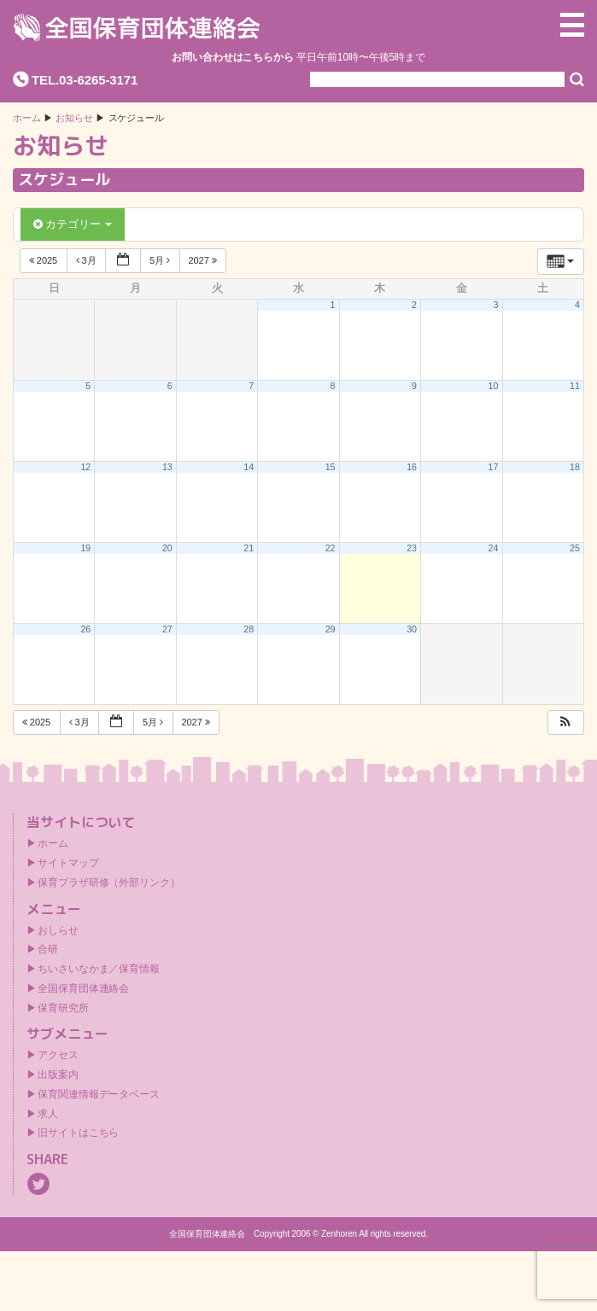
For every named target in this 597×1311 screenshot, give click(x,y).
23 (412, 548)
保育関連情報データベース (99, 1094)
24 (494, 548)
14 (248, 467)
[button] (565, 722)
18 (575, 467)
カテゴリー (72, 224)
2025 (44, 260)
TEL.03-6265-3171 (85, 80)
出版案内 (58, 1075)
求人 (48, 1114)
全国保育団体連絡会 (83, 988)
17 (494, 467)
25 (575, 548)
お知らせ (74, 118)
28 (248, 629)
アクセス (58, 1055)
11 (575, 386)
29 (330, 629)
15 (330, 467)
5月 (161, 260)
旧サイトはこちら (78, 1133)
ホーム (27, 118)
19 (86, 548)
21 (248, 548)
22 (330, 548)
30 (412, 629)
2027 (204, 260)
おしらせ (58, 930)
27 (167, 629)
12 (86, 467)
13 (167, 467)
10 (494, 386)
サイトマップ (68, 863)
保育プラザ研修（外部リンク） (109, 883)
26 (86, 629)
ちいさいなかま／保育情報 (99, 969)
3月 (87, 260)
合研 (48, 949)
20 (167, 548)
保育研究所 (63, 1008)
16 (412, 467)
